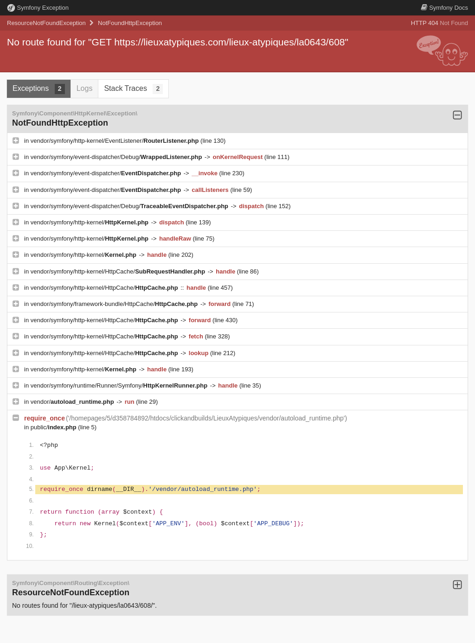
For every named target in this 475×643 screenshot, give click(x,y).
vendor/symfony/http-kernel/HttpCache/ (119, 271)
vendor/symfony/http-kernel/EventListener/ (115, 140)
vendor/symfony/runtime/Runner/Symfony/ (120, 385)
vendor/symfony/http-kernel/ (90, 222)
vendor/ (73, 401)
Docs (444, 7)
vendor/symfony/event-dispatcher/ (107, 173)
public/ (54, 427)
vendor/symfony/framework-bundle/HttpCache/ (115, 303)
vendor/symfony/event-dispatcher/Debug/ (117, 156)
